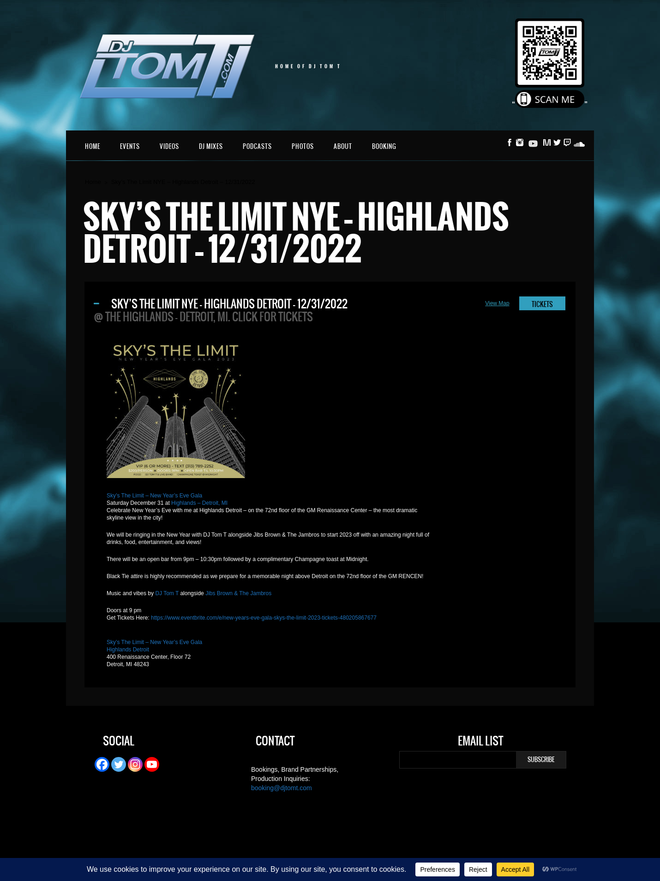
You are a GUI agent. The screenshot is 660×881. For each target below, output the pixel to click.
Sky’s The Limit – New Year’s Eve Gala (154, 495)
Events (130, 146)
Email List (480, 742)
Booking (384, 146)
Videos (169, 146)
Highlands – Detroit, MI (199, 503)
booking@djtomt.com (281, 788)
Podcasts (257, 146)
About (343, 146)
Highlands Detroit (128, 649)
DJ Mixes (211, 146)
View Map (497, 303)
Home (92, 146)
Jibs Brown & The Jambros (238, 593)
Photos (303, 146)
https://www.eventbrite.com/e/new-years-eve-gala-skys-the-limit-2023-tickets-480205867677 (264, 618)
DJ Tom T (167, 593)
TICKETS (542, 304)
